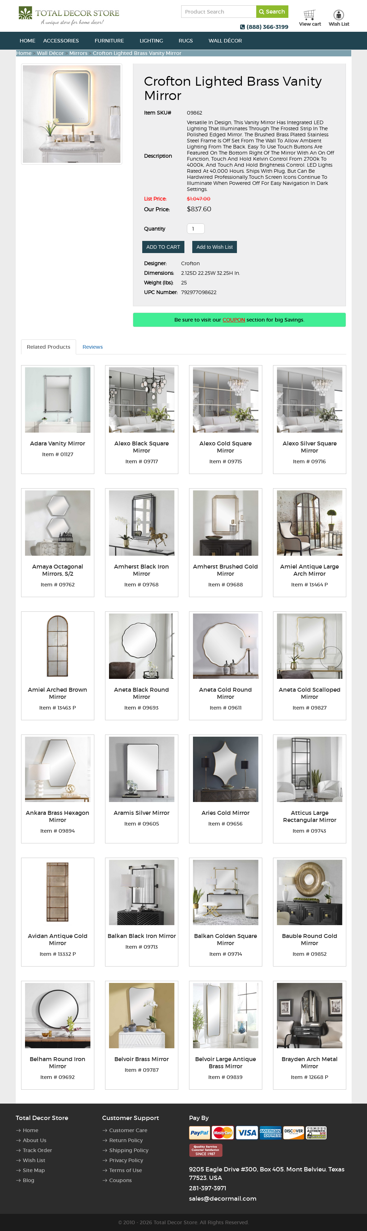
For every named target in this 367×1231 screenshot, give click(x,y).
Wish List (34, 1160)
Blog (28, 1180)
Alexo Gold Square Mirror (225, 447)
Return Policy (126, 1140)
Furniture (113, 40)
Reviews (93, 347)
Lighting (155, 40)
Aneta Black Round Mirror (141, 693)
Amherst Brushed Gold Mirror (225, 570)
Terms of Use (125, 1170)
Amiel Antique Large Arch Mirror (309, 570)
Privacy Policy (126, 1160)
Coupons (120, 1180)
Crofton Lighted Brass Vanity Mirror (137, 53)
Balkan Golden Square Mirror (225, 939)
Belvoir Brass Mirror (141, 1059)
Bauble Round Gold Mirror (309, 939)
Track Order (37, 1150)
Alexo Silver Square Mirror (310, 447)
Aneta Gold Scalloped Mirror (310, 693)
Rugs (190, 40)
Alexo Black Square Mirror (141, 447)
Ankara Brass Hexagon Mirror (57, 816)
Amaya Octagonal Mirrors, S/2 (57, 570)
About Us (34, 1140)
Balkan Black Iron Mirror (142, 935)
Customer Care (128, 1130)
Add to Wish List (215, 247)
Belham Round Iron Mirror (57, 1062)
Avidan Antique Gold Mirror (58, 939)
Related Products (48, 347)
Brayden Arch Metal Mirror (310, 1062)
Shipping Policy (128, 1150)
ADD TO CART (163, 247)
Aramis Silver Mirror (141, 812)
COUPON (234, 320)
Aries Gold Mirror (225, 812)
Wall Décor (229, 40)
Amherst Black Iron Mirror (141, 570)
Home (27, 40)
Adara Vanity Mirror (57, 443)
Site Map (34, 1170)
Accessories (65, 40)
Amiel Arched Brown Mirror (57, 693)
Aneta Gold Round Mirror (225, 693)
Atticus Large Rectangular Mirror (309, 816)
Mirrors (78, 53)
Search (272, 11)
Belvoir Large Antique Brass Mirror (225, 1062)
